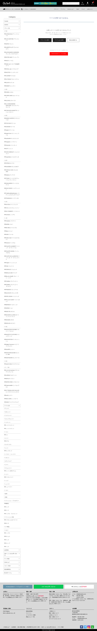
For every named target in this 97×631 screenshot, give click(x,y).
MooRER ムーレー (10, 349)
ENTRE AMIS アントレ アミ (12, 57)
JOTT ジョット (9, 148)
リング (7, 506)
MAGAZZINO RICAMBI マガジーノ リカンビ (12, 330)
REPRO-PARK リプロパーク (12, 382)
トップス (8, 533)
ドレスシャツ (8, 415)
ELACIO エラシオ (10, 82)
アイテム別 (7, 405)
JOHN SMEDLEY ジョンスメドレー (13, 152)
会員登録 (6, 550)
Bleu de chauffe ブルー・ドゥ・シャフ (12, 277)
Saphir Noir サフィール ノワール (12, 134)
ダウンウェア (8, 461)
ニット (6, 448)
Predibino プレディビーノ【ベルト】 (12, 285)
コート (6, 464)
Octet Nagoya (6, 611)
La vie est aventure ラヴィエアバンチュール (12, 371)
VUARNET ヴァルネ (10, 75)
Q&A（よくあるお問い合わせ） (10, 554)
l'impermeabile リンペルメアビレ (12, 386)
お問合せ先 (75, 591)
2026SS (6, 24)
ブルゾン (7, 457)
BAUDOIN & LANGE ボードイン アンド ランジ (12, 315)
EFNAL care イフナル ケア (12, 69)
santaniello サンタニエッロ (12, 138)
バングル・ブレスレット (11, 513)
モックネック (9, 450)
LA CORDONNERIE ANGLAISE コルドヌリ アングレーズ (12, 105)
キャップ (8, 543)
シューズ (7, 484)
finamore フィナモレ (10, 242)
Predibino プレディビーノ (12, 281)
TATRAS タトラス (10, 163)
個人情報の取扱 (21, 627)
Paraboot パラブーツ (11, 221)
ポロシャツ (7, 412)
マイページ (29, 608)
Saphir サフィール (10, 130)
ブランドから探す (44, 40)
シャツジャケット (10, 425)
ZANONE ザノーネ (10, 126)
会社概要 (74, 608)
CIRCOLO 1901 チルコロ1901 (12, 170)
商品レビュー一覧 (30, 616)
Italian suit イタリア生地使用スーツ (12, 64)
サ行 (6, 115)
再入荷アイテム (8, 572)
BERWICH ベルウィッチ (11, 304)
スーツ (6, 438)
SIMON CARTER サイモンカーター (12, 119)
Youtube (6, 21)
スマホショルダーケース (11, 520)
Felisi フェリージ (10, 266)
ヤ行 (6, 361)
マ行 (6, 326)
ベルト (6, 490)
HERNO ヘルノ (9, 308)
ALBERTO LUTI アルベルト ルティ (12, 48)
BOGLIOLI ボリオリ (10, 323)
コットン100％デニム (11, 470)
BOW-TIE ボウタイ (10, 311)
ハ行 (6, 218)
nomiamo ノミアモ (10, 214)
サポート (51, 608)
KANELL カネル (9, 92)
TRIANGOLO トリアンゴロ (12, 198)
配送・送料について (54, 613)
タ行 (6, 160)
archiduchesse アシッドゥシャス (12, 34)
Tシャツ (7, 408)
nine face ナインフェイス (12, 204)
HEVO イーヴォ (9, 60)
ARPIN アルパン (10, 44)
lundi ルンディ (9, 395)
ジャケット (7, 422)
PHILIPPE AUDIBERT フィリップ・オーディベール (13, 247)
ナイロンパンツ (9, 477)
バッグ (6, 480)
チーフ (7, 510)
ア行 (6, 31)
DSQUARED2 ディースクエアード (12, 184)
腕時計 (7, 503)
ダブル (7, 441)
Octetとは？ (7, 562)
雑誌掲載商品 (7, 569)
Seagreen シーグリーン (11, 141)
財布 (6, 493)
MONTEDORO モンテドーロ (12, 357)
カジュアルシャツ (9, 418)
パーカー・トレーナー (10, 454)
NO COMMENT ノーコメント (13, 211)
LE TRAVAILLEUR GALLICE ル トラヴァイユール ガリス (12, 391)
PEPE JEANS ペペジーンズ (12, 296)
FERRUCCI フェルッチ (11, 269)
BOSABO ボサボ (10, 319)
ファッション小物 (9, 517)
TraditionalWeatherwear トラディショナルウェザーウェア (13, 194)
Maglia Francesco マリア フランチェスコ (12, 345)
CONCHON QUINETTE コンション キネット (12, 111)
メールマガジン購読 (31, 615)
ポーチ (7, 523)
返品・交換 (52, 591)
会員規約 (14, 627)
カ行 (6, 89)
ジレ (7, 434)
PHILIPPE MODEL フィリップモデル (12, 252)
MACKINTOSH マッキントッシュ (12, 340)
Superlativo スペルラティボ (12, 157)
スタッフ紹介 (7, 565)
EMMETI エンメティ (10, 86)
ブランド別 (7, 28)
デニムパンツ (8, 468)
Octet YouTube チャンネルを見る (58, 53)
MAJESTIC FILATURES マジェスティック (12, 335)
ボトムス (8, 536)
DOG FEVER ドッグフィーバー (13, 189)
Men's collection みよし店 (9, 613)
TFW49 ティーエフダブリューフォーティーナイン (12, 179)
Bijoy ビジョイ (9, 231)
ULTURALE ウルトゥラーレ (12, 79)
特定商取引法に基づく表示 (33, 627)
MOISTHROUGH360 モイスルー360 (12, 353)
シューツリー (9, 486)
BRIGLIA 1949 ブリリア (11, 272)
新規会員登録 (29, 611)
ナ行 (6, 201)
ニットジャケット (10, 428)
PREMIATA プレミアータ (12, 289)
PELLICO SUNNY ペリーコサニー (13, 300)
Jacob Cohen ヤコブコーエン (13, 364)
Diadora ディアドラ (10, 175)
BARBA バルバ (9, 224)
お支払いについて (53, 615)
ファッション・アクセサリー (12, 500)
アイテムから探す (59, 40)
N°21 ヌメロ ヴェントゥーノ (12, 207)
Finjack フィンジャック (11, 262)
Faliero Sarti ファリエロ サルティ (12, 238)
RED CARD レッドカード (12, 398)
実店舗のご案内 (7, 608)
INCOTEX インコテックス (12, 72)
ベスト (6, 432)
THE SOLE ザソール (11, 123)
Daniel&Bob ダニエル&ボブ (12, 166)
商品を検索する (73, 40)
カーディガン (8, 444)
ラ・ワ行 (7, 367)
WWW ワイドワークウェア (12, 402)
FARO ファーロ (9, 234)
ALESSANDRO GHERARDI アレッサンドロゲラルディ (12, 53)
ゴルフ (6, 530)
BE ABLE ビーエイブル (11, 227)
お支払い (5, 591)
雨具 (6, 497)
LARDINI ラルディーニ (11, 375)
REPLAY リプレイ (10, 378)
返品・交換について (54, 616)
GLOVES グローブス (11, 100)
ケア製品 (7, 526)
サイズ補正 (7, 558)
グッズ (7, 539)
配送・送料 (29, 591)
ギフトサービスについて (55, 618)
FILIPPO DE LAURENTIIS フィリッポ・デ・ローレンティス (13, 258)
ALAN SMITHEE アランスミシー (12, 39)
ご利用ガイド (10, 597)
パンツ (6, 474)
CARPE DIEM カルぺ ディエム (12, 96)
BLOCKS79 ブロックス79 (12, 293)
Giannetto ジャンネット (11, 145)
